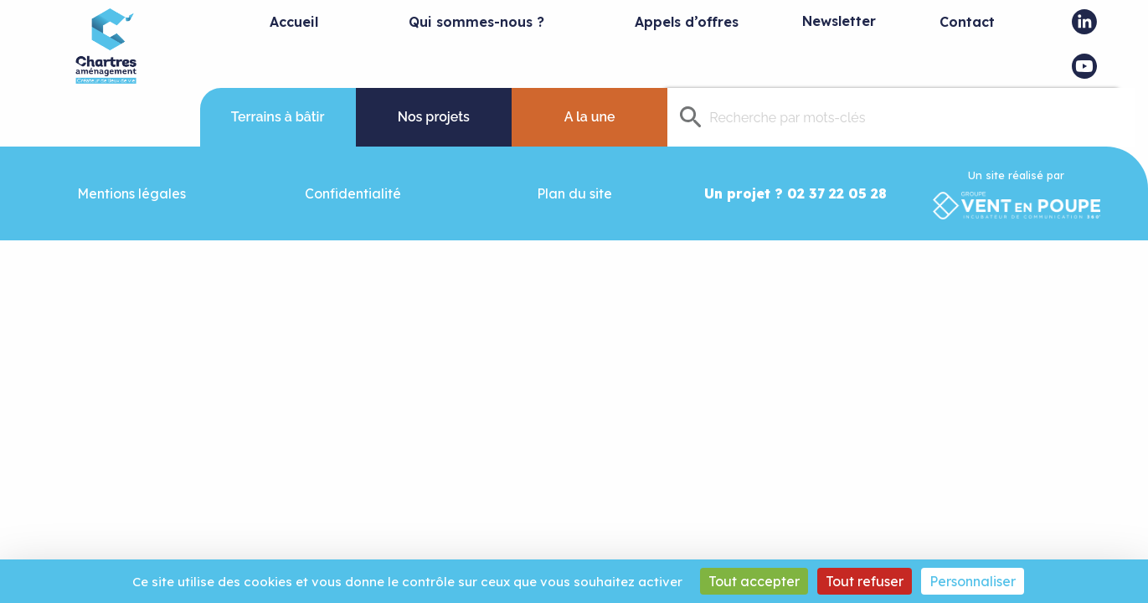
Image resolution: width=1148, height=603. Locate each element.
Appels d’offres (687, 21)
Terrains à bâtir (278, 117)
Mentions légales (131, 193)
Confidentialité (353, 193)
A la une (589, 117)
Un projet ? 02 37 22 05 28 (795, 193)
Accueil (294, 21)
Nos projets (434, 117)
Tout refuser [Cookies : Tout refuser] (864, 581)
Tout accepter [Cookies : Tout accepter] (754, 581)
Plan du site (574, 193)
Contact (967, 21)
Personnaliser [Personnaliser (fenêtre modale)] (972, 581)
